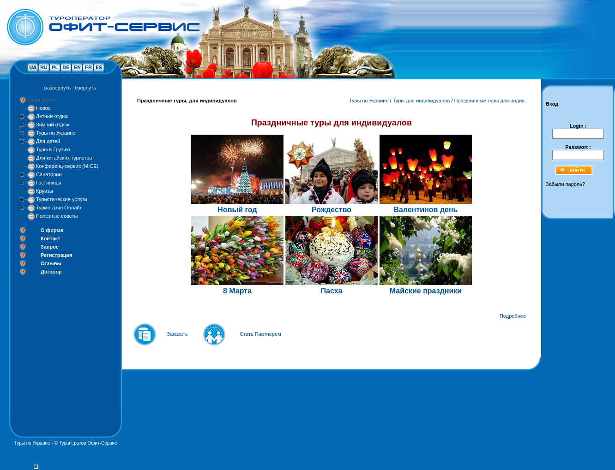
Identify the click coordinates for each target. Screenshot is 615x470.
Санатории (49, 174)
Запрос (50, 247)
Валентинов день (426, 210)
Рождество (331, 210)
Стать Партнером (260, 334)
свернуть (85, 87)
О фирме (52, 230)
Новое (43, 108)
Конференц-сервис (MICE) (67, 166)
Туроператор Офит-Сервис (88, 443)
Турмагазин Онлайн (59, 207)
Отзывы (51, 263)
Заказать (177, 334)
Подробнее (513, 316)
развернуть (57, 87)
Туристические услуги (61, 199)
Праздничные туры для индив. (490, 100)
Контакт (50, 238)
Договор (51, 271)
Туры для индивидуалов (421, 100)
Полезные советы (57, 216)
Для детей (48, 141)
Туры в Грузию (53, 149)
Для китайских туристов (64, 158)
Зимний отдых (52, 124)
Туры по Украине (56, 133)
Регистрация (56, 255)
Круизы (44, 191)
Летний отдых (52, 116)
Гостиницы (48, 182)
